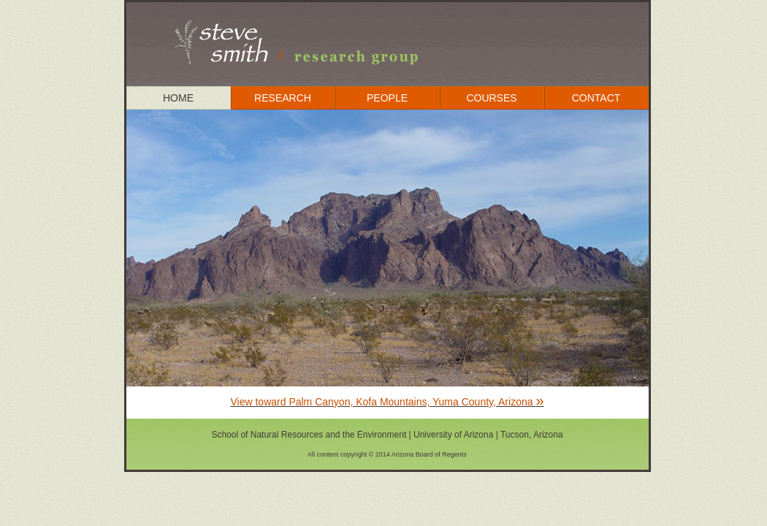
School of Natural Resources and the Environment (309, 435)
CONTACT (596, 98)
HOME (178, 98)
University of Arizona (453, 435)
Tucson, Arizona (531, 435)
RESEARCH (282, 98)
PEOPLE (387, 98)
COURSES (491, 98)
